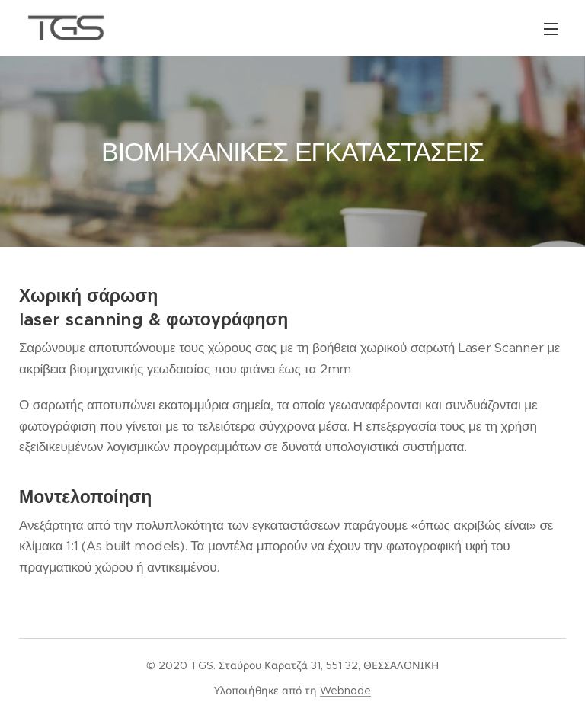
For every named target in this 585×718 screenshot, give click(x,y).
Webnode (345, 690)
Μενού (551, 29)
